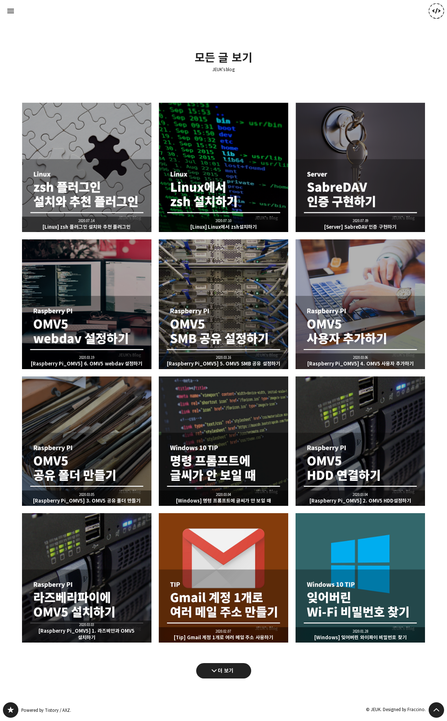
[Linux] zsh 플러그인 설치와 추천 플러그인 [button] (86, 167)
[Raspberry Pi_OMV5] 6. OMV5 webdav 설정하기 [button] (86, 304)
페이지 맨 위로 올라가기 (436, 710)
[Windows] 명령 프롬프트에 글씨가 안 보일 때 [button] (223, 441)
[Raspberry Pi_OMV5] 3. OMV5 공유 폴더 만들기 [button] (86, 441)
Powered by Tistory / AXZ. (46, 710)
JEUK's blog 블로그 (10, 710)
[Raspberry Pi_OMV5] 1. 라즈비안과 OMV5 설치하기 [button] (86, 578)
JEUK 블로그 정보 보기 (436, 11)
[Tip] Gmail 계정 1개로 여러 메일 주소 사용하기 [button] (223, 578)
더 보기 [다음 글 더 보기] (226, 670)
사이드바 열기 (10, 11)
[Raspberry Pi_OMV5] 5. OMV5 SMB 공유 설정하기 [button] (223, 304)
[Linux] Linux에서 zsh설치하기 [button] (223, 167)
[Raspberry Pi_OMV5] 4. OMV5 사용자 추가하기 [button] (360, 304)
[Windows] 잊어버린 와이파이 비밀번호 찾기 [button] (360, 578)
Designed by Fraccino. (404, 709)
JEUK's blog (223, 69)
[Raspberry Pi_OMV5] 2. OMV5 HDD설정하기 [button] (360, 441)
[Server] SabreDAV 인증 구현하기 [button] (360, 167)
